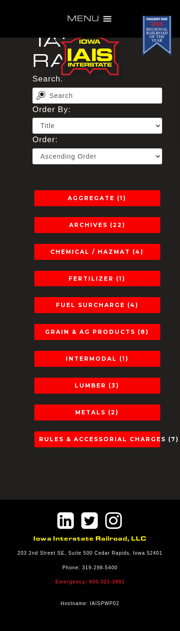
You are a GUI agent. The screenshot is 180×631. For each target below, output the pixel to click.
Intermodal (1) (97, 358)
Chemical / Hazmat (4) (97, 251)
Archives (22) (97, 224)
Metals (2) (97, 412)
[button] (83, 19)
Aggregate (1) (97, 198)
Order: (45, 139)
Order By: (51, 109)
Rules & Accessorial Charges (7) (99, 439)
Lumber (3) (97, 385)
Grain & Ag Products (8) (97, 331)
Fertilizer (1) (97, 278)
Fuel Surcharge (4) (97, 304)
